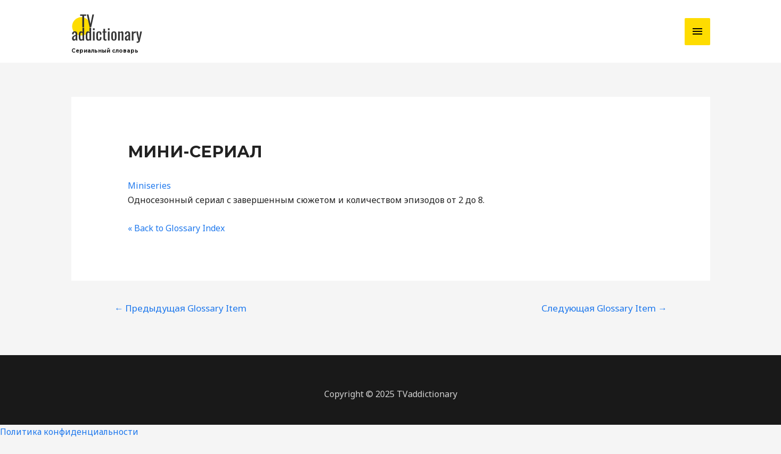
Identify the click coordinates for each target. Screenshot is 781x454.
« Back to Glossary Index (176, 228)
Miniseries (149, 185)
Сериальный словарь (104, 50)
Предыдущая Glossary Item (180, 308)
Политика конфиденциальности (69, 432)
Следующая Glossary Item (604, 308)
